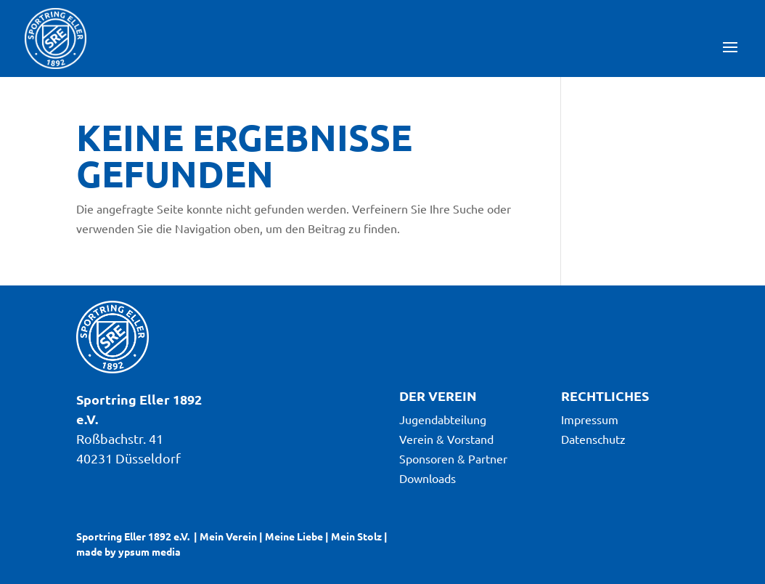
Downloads (427, 478)
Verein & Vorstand (446, 438)
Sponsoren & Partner (453, 458)
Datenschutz (593, 438)
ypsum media (149, 551)
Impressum (589, 419)
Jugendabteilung (442, 419)
